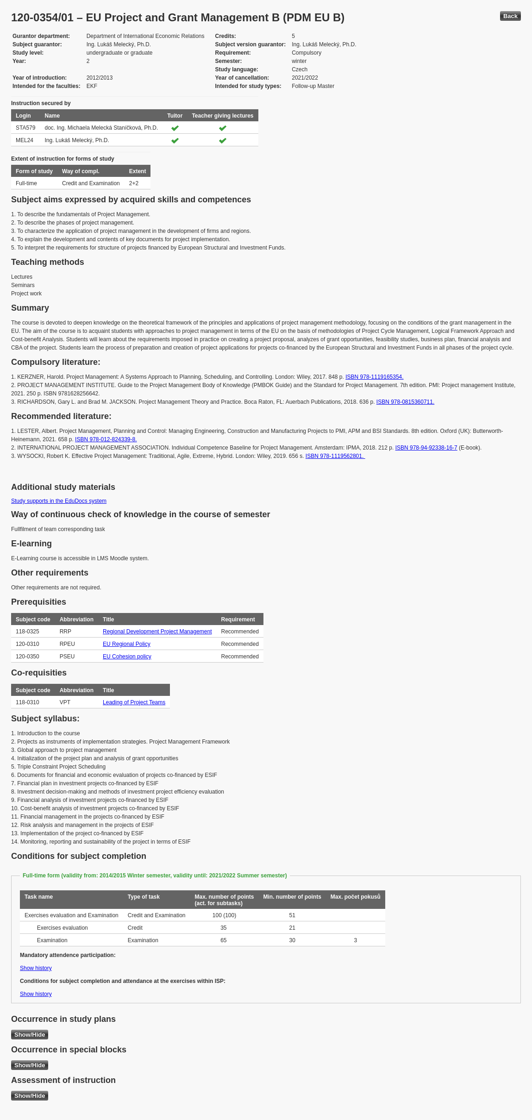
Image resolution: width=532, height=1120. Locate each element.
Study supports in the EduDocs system (58, 501)
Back (510, 16)
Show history (36, 968)
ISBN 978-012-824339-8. (106, 439)
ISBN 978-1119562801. (335, 456)
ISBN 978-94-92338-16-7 (426, 447)
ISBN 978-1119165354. (374, 377)
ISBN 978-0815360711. (405, 402)
